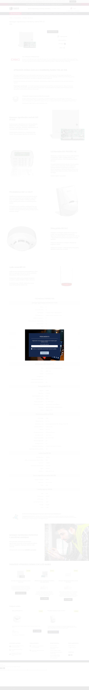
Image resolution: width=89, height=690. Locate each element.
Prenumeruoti (45, 352)
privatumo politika (52, 348)
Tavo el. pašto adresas (44, 344)
